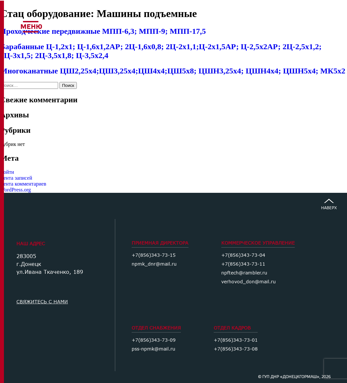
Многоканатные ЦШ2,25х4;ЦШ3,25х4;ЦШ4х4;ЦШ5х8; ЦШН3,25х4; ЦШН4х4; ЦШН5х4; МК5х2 (172, 71)
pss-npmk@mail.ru (153, 349)
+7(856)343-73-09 (154, 340)
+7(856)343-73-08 (236, 349)
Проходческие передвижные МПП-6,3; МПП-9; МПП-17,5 (103, 31)
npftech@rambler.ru (244, 272)
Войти (7, 172)
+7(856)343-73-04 (243, 255)
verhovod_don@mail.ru (248, 281)
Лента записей (16, 178)
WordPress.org (15, 189)
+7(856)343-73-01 (236, 340)
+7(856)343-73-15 (154, 255)
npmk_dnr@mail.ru (154, 264)
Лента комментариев (23, 184)
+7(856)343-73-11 (243, 264)
